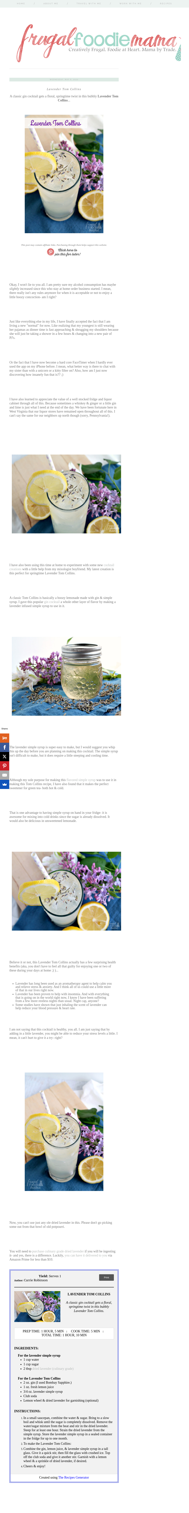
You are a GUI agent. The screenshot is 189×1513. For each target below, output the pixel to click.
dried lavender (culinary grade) (52, 1368)
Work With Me (130, 3)
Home (21, 3)
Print (106, 1277)
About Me (50, 3)
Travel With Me (89, 3)
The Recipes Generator (73, 1477)
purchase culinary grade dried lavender (58, 1251)
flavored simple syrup (80, 780)
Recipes (166, 3)
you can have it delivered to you (86, 1255)
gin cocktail (52, 602)
